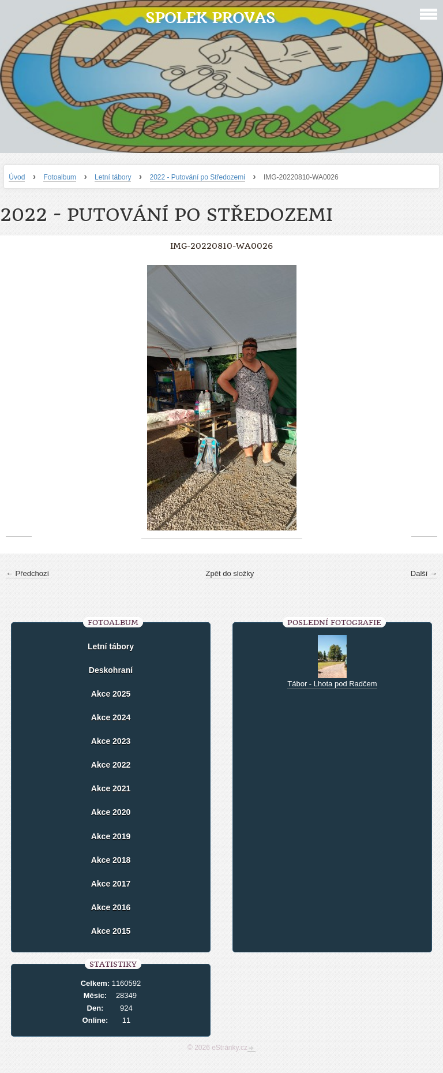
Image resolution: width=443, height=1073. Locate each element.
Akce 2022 (111, 764)
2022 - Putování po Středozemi (197, 177)
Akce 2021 (111, 788)
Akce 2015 (111, 931)
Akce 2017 (111, 883)
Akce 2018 (111, 860)
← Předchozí (27, 573)
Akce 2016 (111, 907)
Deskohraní (111, 670)
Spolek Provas (210, 18)
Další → (424, 573)
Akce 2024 (111, 717)
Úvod (17, 177)
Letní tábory (113, 177)
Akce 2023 (111, 741)
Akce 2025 (111, 693)
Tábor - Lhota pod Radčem (332, 683)
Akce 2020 (111, 812)
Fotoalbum (59, 177)
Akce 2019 (111, 836)
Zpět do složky (230, 573)
